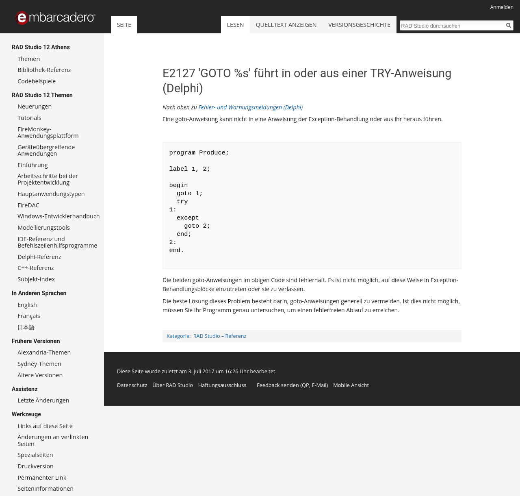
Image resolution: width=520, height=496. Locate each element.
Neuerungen (34, 106)
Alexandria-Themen (44, 352)
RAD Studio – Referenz (220, 336)
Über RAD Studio (172, 385)
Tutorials (29, 118)
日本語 (26, 327)
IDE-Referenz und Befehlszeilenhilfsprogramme (57, 242)
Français (28, 316)
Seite (124, 24)
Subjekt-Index (36, 279)
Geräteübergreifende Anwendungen (46, 150)
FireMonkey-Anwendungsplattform (48, 132)
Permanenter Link (41, 477)
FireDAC (28, 205)
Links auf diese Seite (45, 426)
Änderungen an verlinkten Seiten (52, 440)
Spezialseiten (35, 455)
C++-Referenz (35, 268)
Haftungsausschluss (222, 385)
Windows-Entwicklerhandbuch (58, 216)
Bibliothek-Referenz (44, 70)
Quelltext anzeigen (286, 24)
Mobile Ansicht (351, 385)
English (27, 305)
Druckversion (35, 466)
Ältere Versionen (40, 375)
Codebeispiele (36, 81)
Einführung (32, 165)
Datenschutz (132, 385)
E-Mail (319, 385)
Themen (28, 59)
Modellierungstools (43, 227)
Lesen (235, 24)
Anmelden (502, 7)
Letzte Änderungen (43, 400)
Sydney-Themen (39, 364)
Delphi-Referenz (39, 257)
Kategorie (178, 336)
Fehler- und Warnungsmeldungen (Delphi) (250, 107)
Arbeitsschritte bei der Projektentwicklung (47, 179)
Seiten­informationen (45, 488)
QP (305, 385)
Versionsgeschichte (359, 24)
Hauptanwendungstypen (50, 194)
